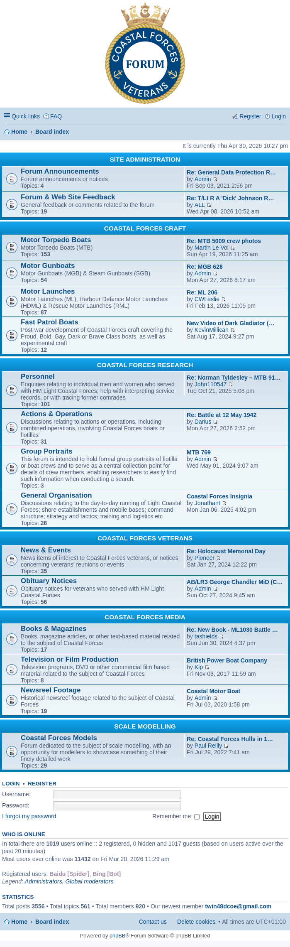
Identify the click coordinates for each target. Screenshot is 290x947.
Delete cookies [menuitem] (196, 921)
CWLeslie (207, 299)
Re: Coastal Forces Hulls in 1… (230, 739)
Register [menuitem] (250, 116)
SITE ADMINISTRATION (145, 159)
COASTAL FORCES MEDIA (145, 617)
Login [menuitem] (279, 116)
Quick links (26, 116)
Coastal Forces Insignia (219, 496)
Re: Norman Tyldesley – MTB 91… (234, 377)
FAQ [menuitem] (56, 116)
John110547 (211, 384)
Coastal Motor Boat (213, 691)
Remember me (176, 816)
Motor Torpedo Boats (56, 240)
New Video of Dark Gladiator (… (231, 323)
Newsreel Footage (50, 690)
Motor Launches (48, 291)
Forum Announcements (60, 171)
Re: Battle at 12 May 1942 (221, 415)
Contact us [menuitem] (153, 921)
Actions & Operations (57, 414)
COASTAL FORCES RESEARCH (145, 364)
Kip (199, 667)
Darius (203, 421)
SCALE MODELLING (144, 726)
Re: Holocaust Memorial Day (226, 551)
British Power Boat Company (227, 660)
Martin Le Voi (212, 247)
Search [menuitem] (282, 131)
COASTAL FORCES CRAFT (145, 228)
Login (11, 783)
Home (19, 131)
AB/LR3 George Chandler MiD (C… (235, 582)
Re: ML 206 (202, 292)
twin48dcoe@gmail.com (238, 906)
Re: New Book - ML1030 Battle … (232, 629)
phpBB (117, 935)
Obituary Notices (49, 581)
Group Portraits (47, 451)
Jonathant (207, 503)
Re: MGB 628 (205, 266)
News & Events (46, 550)
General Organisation (56, 495)
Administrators (43, 881)
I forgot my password (29, 816)
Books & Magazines (53, 629)
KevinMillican (212, 329)
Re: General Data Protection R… (231, 172)
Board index (52, 131)
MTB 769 (199, 452)
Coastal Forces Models (59, 738)
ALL (200, 204)
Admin (203, 179)
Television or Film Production (70, 659)
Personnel (38, 376)
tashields (206, 636)
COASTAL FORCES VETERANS (145, 538)
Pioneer (205, 557)
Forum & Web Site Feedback (68, 197)
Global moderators (90, 881)
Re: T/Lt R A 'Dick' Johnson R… (230, 198)
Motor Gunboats (48, 266)
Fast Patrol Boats (49, 322)
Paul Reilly (208, 745)
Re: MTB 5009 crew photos (224, 241)
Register (42, 783)
